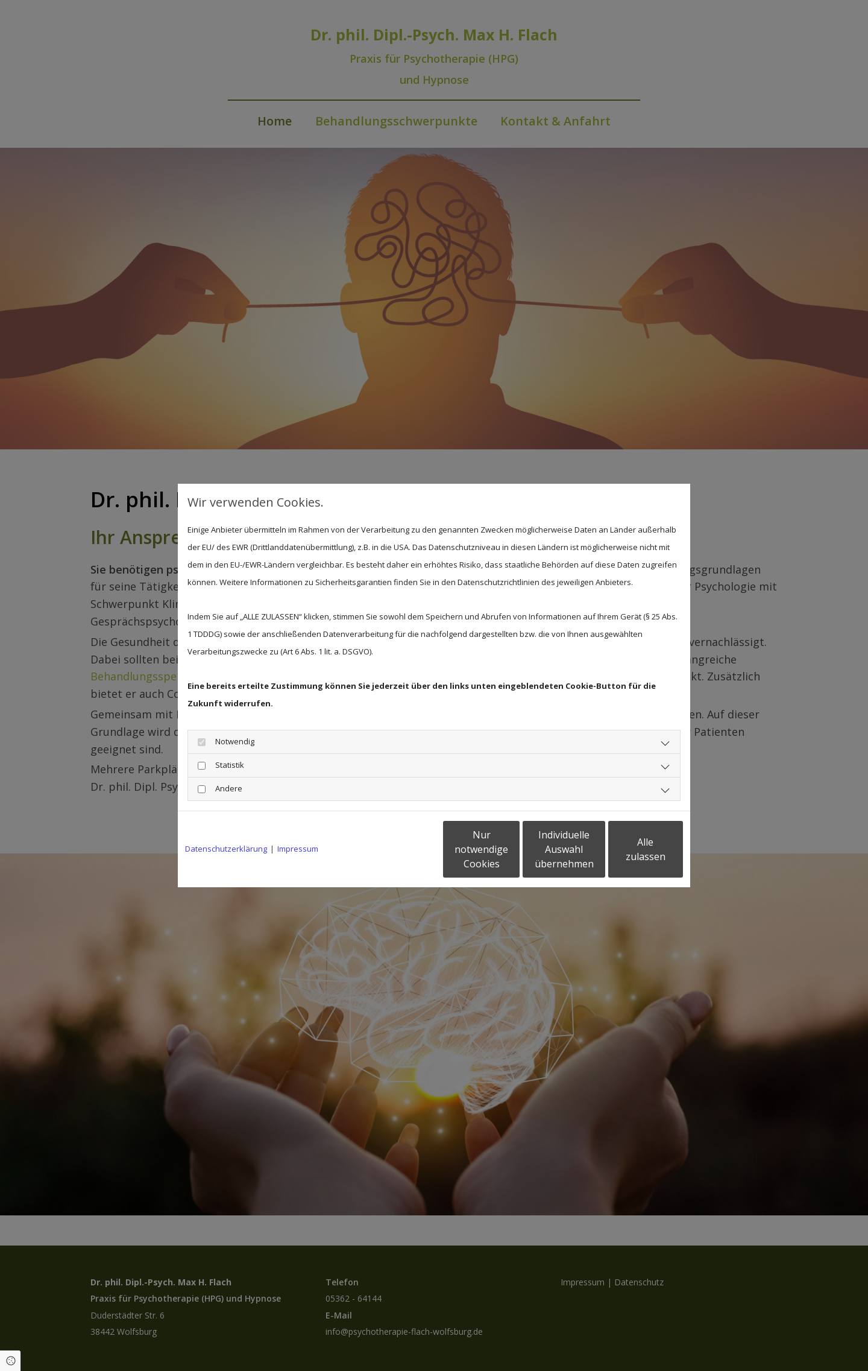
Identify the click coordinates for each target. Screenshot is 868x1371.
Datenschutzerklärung (226, 848)
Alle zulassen (627, 849)
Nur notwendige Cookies (398, 849)
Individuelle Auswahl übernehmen (512, 849)
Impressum (297, 848)
